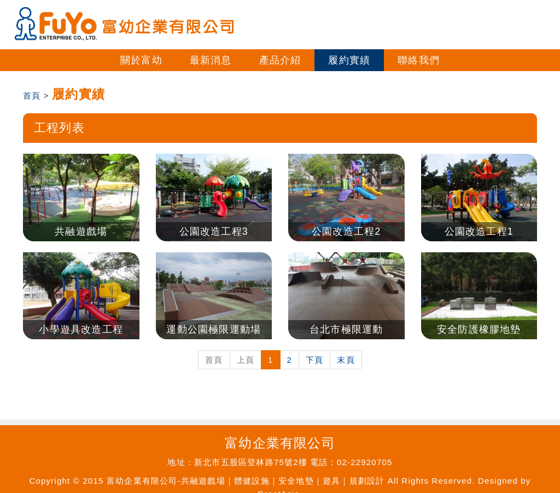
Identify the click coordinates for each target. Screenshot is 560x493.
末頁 (345, 359)
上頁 (245, 359)
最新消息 (211, 60)
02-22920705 (365, 462)
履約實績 (349, 60)
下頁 (314, 359)
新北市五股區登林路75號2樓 (250, 462)
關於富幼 (141, 60)
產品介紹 (280, 60)
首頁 (31, 95)
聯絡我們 (419, 60)
